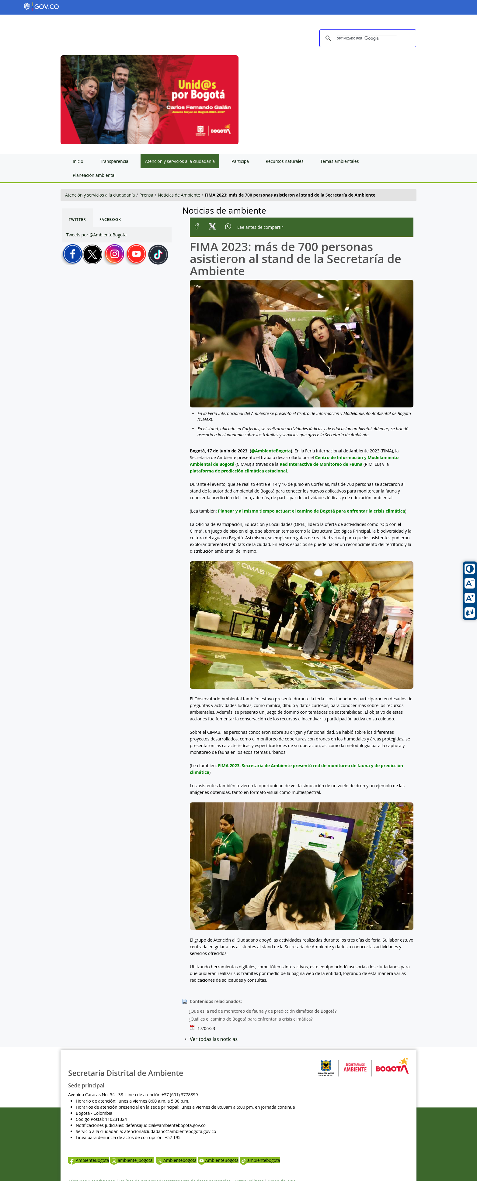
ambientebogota (260, 1160)
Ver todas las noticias (214, 1039)
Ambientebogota (176, 1160)
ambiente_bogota (132, 1160)
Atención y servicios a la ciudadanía (100, 195)
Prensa (146, 195)
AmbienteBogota (88, 1160)
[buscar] (367, 39)
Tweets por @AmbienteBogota (96, 235)
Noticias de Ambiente (179, 195)
